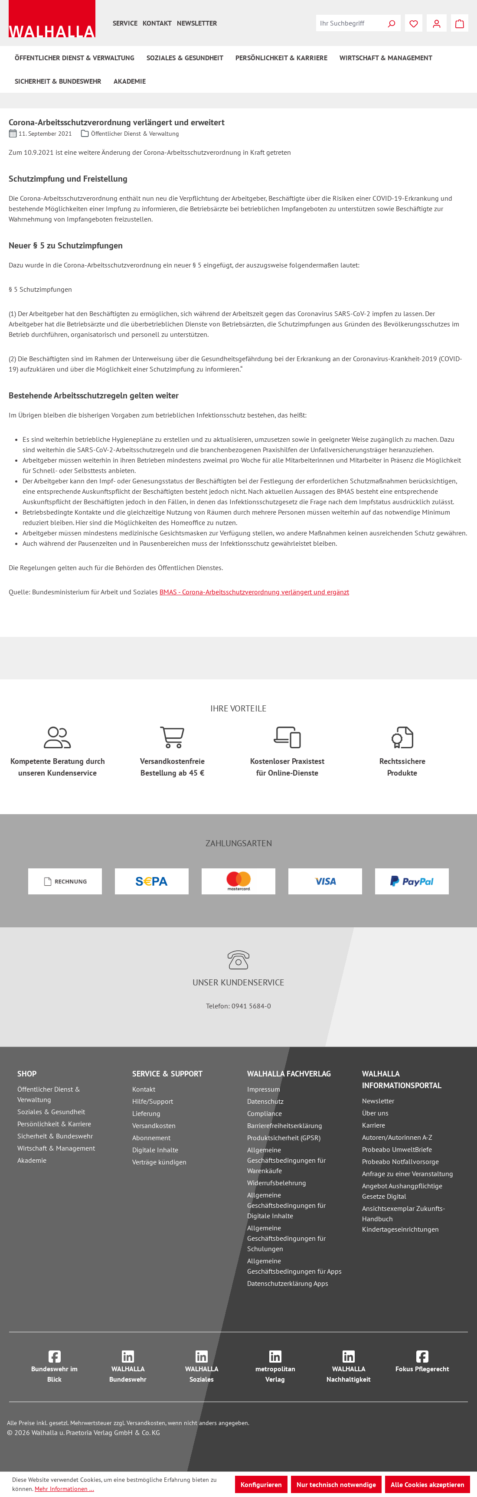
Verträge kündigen (159, 1162)
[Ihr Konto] (437, 23)
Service (125, 23)
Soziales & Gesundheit (51, 1111)
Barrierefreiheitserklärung (284, 1125)
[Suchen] (391, 23)
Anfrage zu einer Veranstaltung (407, 1173)
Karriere (373, 1125)
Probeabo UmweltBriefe (397, 1149)
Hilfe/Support (152, 1101)
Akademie (31, 1160)
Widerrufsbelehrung (276, 1182)
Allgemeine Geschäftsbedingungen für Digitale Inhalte (286, 1205)
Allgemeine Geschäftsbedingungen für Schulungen (286, 1238)
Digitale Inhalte (155, 1149)
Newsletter (197, 23)
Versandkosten (154, 1125)
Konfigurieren (261, 1484)
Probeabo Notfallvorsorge (400, 1161)
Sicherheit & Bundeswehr (55, 1136)
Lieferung (146, 1113)
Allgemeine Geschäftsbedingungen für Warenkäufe (286, 1160)
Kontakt (157, 23)
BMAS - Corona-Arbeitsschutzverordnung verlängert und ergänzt (254, 591)
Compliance (264, 1113)
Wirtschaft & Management (56, 1148)
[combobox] (349, 23)
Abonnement (151, 1137)
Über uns (375, 1113)
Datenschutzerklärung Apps (287, 1283)
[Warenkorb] (459, 23)
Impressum (263, 1089)
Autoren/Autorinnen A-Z (397, 1137)
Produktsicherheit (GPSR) (283, 1137)
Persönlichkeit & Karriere (54, 1123)
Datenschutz (265, 1101)
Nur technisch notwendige (336, 1484)
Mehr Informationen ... (64, 1489)
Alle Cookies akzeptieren (427, 1484)
